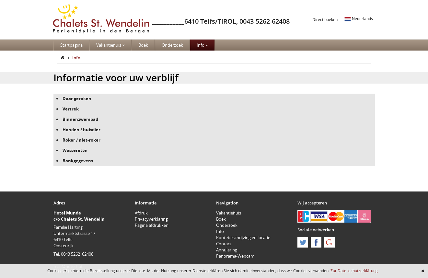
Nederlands (358, 18)
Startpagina (71, 45)
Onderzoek (172, 45)
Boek (143, 45)
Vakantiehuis (110, 45)
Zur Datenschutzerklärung (354, 270)
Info (202, 45)
